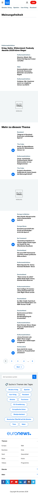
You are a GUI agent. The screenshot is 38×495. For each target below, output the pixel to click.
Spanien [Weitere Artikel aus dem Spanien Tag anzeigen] (27, 389)
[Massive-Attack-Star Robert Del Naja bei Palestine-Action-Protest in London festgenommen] (26, 59)
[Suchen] (19, 377)
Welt (18, 67)
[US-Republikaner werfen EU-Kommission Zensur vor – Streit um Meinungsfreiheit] (26, 149)
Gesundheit (24, 454)
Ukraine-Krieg (7, 7)
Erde (22, 450)
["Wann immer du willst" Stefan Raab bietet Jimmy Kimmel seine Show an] (26, 279)
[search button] (34, 377)
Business (4, 450)
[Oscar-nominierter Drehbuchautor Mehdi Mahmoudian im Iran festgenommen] (26, 161)
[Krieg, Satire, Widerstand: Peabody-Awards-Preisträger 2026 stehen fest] (19, 49)
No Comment (21, 238)
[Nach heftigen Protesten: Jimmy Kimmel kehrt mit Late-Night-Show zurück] (26, 291)
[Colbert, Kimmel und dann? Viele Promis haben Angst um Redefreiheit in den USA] (26, 327)
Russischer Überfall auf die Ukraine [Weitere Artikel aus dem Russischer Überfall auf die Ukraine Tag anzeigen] (19, 419)
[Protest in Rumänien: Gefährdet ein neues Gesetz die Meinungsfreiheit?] (26, 173)
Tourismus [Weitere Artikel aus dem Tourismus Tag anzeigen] (24, 399)
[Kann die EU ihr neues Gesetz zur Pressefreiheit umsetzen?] (26, 351)
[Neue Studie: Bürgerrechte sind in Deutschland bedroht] (26, 219)
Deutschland (21, 250)
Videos (4, 463)
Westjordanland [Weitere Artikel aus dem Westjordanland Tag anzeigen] (19, 414)
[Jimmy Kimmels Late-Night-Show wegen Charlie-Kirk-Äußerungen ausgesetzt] (26, 339)
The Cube (20, 144)
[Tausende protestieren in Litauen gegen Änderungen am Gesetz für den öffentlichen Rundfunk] (26, 243)
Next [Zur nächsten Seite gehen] (18, 367)
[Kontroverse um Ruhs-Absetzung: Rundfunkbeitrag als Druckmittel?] (26, 315)
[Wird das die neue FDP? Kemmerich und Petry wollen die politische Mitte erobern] (26, 255)
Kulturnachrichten (8, 45)
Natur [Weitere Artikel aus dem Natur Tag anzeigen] (24, 424)
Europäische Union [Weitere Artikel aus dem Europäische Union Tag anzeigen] (19, 409)
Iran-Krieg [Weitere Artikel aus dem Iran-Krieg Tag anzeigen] (12, 394)
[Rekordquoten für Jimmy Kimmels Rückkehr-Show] (26, 267)
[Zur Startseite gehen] (7, 2)
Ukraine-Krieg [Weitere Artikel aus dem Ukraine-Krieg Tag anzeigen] (13, 389)
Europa (4, 445)
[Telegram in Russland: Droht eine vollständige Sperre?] (26, 137)
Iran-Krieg (24, 7)
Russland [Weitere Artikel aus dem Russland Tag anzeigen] (25, 394)
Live (33, 2)
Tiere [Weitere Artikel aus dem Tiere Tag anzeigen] (14, 424)
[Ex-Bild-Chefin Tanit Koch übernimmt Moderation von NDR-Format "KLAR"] (26, 303)
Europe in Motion (23, 214)
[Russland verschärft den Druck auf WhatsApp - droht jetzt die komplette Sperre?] (26, 231)
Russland (33, 7)
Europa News (21, 226)
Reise (3, 458)
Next (3, 454)
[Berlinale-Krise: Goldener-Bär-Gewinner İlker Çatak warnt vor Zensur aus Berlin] (26, 84)
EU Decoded (21, 346)
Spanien (16, 7)
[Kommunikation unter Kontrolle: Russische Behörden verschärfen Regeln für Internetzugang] (26, 72)
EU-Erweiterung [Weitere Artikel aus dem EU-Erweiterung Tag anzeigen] (19, 404)
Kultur (23, 458)
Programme (25, 463)
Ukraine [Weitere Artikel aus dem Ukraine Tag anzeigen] (12, 399)
